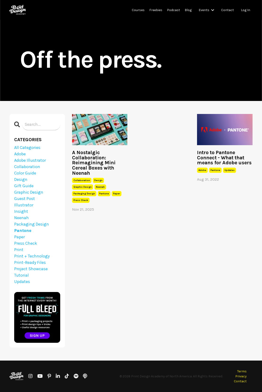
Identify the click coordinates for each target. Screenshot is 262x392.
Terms (242, 371)
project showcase (31, 268)
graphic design (82, 187)
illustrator (23, 205)
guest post (24, 198)
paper (116, 193)
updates (229, 170)
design (98, 180)
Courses (138, 10)
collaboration (81, 180)
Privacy (241, 376)
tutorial (21, 275)
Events (206, 10)
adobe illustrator (30, 160)
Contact (227, 10)
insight (21, 211)
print (18, 249)
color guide (25, 173)
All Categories (27, 147)
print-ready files (30, 262)
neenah (100, 187)
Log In (245, 10)
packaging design (84, 193)
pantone (104, 193)
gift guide (24, 185)
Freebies (155, 10)
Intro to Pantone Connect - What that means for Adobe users (224, 157)
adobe (202, 170)
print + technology (32, 256)
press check (80, 200)
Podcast (173, 10)
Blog (188, 10)
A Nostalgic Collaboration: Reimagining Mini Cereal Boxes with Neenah (94, 162)
